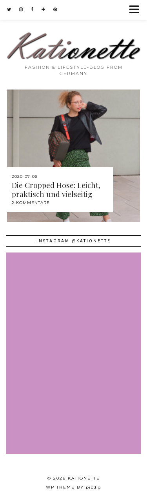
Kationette (84, 478)
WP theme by (73, 487)
